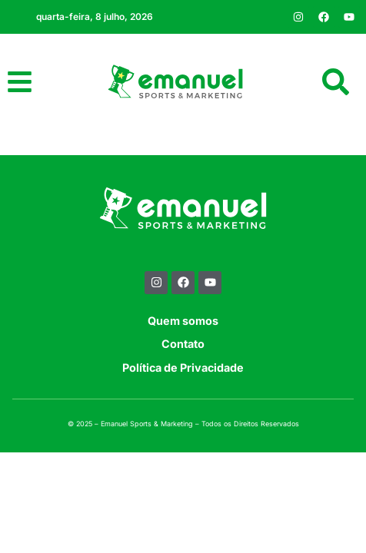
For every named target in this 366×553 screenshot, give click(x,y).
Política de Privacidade (183, 392)
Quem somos (183, 346)
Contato (183, 369)
